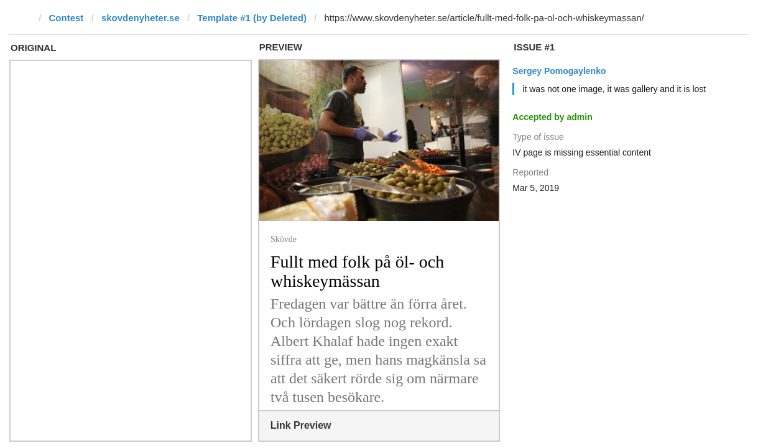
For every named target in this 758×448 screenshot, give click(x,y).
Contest (66, 17)
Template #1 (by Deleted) (252, 17)
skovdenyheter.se (140, 17)
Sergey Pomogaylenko (559, 71)
